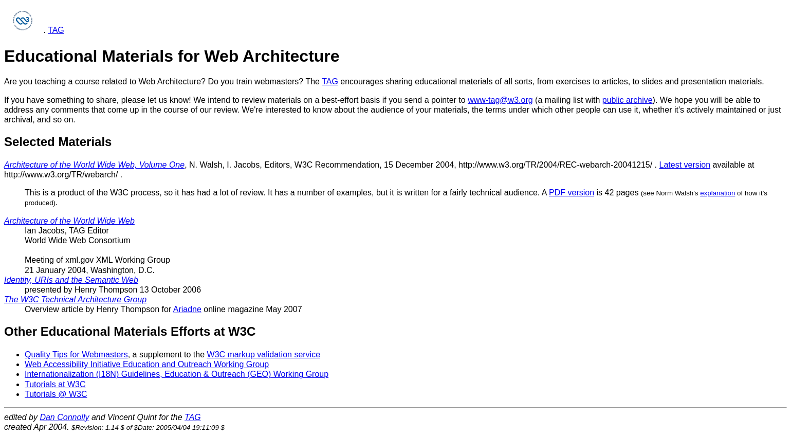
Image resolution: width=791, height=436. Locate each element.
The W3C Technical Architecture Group (75, 299)
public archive (627, 100)
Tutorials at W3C (55, 384)
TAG (56, 30)
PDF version (571, 192)
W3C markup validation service (264, 354)
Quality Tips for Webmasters (76, 354)
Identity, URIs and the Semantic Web (71, 280)
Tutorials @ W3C (56, 394)
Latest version (685, 164)
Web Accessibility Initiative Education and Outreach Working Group (147, 364)
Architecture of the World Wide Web (69, 220)
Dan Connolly (64, 417)
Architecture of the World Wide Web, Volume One (94, 164)
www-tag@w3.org (500, 100)
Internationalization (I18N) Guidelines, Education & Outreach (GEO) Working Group (176, 374)
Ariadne (187, 309)
